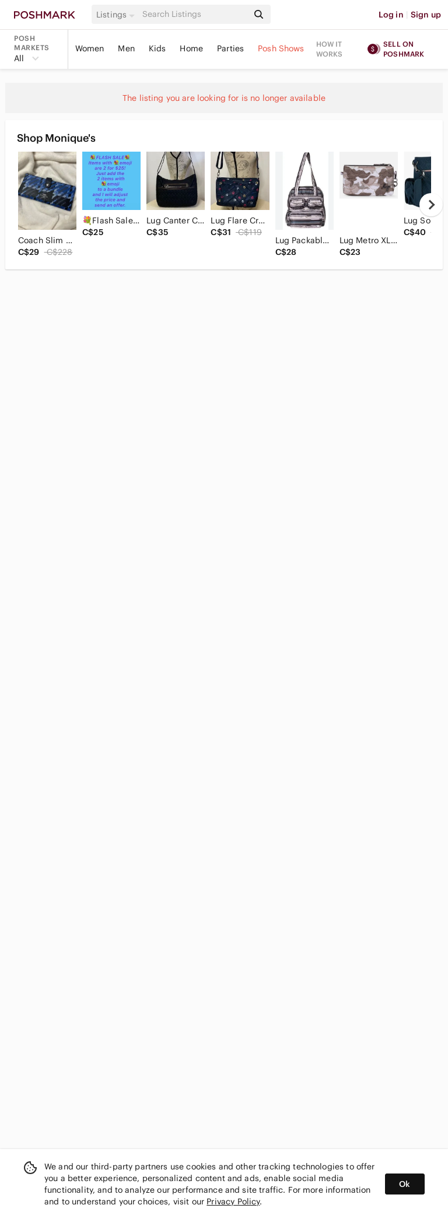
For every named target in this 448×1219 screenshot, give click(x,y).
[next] (431, 204)
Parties (230, 48)
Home (191, 48)
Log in (391, 14)
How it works (329, 49)
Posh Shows (281, 48)
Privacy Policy (233, 1201)
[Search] (194, 14)
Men (126, 48)
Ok (404, 1184)
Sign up (426, 14)
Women (89, 48)
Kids (157, 48)
